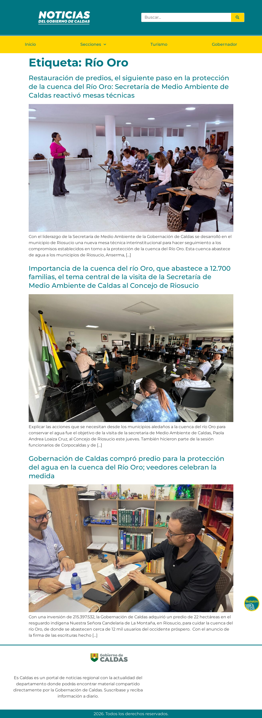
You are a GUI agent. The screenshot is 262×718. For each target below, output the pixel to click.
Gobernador (224, 44)
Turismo (158, 44)
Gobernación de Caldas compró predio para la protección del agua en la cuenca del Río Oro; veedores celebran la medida (126, 467)
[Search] (237, 17)
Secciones (93, 44)
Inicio (30, 44)
